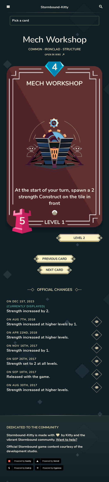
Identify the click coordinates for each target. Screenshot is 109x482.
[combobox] (12, 20)
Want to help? (66, 439)
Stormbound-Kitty (54, 7)
